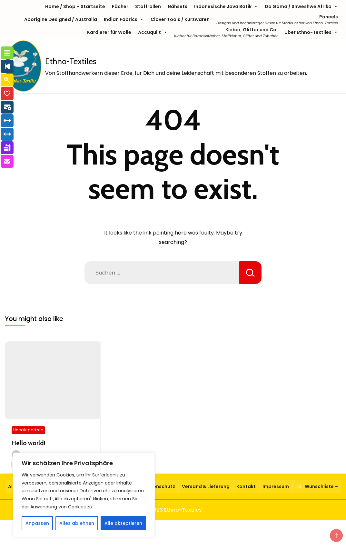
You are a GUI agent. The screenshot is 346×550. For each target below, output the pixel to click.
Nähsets (177, 6)
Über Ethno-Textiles (311, 32)
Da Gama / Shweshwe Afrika (301, 6)
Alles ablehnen (76, 523)
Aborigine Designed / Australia (60, 19)
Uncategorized (28, 430)
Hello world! (28, 443)
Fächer (120, 6)
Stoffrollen (148, 6)
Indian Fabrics (124, 19)
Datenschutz (159, 486)
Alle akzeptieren (123, 523)
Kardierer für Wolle (109, 32)
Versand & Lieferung (206, 486)
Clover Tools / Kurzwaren (180, 19)
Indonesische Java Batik (226, 6)
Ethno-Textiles (70, 61)
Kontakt (246, 486)
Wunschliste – (317, 486)
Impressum (275, 486)
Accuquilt (152, 32)
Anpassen (37, 523)
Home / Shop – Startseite (75, 6)
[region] (84, 495)
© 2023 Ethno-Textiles (173, 510)
